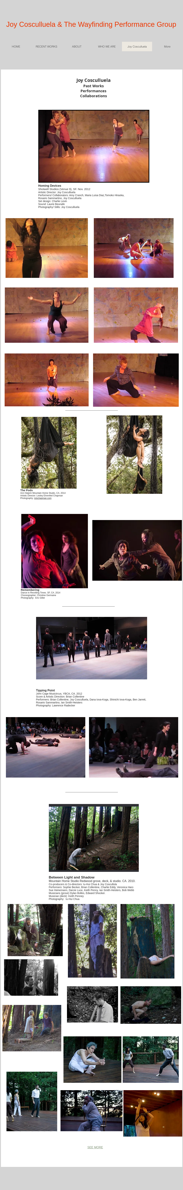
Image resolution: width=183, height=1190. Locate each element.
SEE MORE (95, 1147)
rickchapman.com (42, 498)
